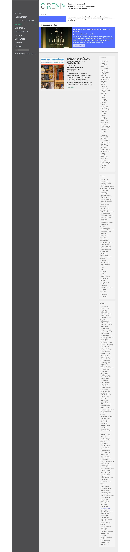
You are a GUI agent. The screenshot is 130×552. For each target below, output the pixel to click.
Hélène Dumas (105, 321)
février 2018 (104, 137)
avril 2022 (103, 99)
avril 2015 (103, 169)
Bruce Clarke (104, 373)
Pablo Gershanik (105, 458)
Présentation (21, 17)
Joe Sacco (104, 539)
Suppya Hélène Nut (106, 335)
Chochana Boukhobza (107, 461)
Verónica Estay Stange (107, 409)
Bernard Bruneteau (106, 359)
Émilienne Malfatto (106, 519)
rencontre (104, 233)
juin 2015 (103, 166)
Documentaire (105, 262)
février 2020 (104, 106)
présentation (104, 192)
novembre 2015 (105, 162)
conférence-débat (106, 231)
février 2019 (104, 121)
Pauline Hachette (106, 488)
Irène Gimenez (105, 513)
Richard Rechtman (106, 314)
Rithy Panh (104, 312)
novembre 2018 (105, 126)
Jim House (104, 504)
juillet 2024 (104, 81)
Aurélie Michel (105, 386)
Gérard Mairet (105, 544)
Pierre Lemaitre (105, 497)
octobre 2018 (105, 128)
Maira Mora (104, 326)
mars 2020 (104, 104)
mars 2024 (104, 86)
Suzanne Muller (105, 384)
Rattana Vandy (105, 378)
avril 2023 (103, 94)
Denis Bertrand (105, 472)
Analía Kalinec (105, 501)
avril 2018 (103, 133)
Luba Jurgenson (105, 328)
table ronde (104, 219)
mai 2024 (103, 85)
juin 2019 (103, 113)
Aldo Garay (104, 443)
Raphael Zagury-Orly (107, 344)
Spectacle (103, 185)
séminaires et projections (104, 283)
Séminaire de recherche (104, 279)
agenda (25, 24)
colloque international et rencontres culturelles (107, 187)
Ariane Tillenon (105, 503)
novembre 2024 (105, 77)
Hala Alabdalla (105, 400)
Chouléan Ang (105, 396)
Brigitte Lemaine (106, 454)
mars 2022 (104, 101)
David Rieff (104, 422)
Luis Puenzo (104, 398)
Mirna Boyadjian (105, 391)
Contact (18, 46)
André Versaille (105, 463)
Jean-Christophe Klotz (107, 468)
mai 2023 (103, 92)
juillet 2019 (104, 112)
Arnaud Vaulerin (105, 494)
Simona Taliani (105, 420)
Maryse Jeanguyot (106, 434)
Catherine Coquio (106, 323)
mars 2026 (104, 65)
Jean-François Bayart (107, 416)
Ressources (20, 39)
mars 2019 (104, 119)
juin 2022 (103, 95)
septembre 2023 (105, 90)
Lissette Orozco (105, 445)
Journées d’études (106, 264)
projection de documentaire (104, 239)
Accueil (18, 13)
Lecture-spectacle (106, 246)
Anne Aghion (104, 339)
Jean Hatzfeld (105, 346)
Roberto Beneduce (106, 418)
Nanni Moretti (105, 456)
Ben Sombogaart (106, 492)
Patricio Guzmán (105, 470)
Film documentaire (106, 199)
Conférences (104, 285)
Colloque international (107, 212)
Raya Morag (104, 476)
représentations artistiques (105, 205)
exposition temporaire (107, 230)
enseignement (21, 32)
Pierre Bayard (105, 308)
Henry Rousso (105, 357)
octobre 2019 (105, 108)
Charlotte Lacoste (106, 350)
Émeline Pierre (105, 542)
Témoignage (104, 190)
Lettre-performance (106, 215)
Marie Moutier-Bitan (107, 477)
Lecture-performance (107, 242)
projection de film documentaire (105, 250)
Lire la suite (78, 45)
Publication (104, 266)
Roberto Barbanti (106, 395)
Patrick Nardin (105, 333)
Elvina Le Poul (105, 486)
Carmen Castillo (105, 474)
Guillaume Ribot (105, 533)
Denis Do (103, 436)
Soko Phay (104, 310)
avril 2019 (103, 117)
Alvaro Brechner (105, 452)
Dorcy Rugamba (105, 355)
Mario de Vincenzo (106, 467)
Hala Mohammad (106, 404)
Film (102, 293)
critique (19, 35)
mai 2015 (103, 167)
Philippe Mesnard (106, 330)
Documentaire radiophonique (104, 209)
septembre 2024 (105, 79)
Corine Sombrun (105, 382)
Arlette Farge (105, 479)
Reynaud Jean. (105, 429)
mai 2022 (103, 97)
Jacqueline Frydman (106, 342)
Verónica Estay (105, 447)
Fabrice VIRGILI (105, 375)
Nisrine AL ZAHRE (106, 377)
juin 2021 (103, 103)
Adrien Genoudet (106, 362)
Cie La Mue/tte (105, 438)
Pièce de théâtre (105, 213)
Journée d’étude (105, 276)
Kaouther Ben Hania (107, 531)
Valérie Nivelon (105, 369)
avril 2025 (103, 76)
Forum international (106, 287)
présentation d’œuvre (107, 222)
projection (104, 275)
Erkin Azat (104, 535)
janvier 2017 (104, 148)
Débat (102, 273)
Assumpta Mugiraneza (107, 337)
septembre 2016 (105, 151)
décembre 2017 (105, 140)
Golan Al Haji (104, 402)
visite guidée (104, 194)
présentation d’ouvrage (104, 225)
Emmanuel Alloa (105, 315)
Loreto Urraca (105, 499)
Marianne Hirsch (105, 407)
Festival (103, 221)
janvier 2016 (104, 158)
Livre (102, 269)
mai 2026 (103, 63)
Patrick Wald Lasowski (107, 495)
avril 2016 (103, 155)
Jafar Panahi (104, 528)
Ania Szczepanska (106, 526)
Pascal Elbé (104, 530)
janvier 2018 (104, 139)
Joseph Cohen (105, 341)
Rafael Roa (104, 521)
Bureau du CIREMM (106, 324)
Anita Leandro (105, 371)
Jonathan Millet (105, 517)
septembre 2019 (105, 110)
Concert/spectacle (106, 248)
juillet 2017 (104, 144)
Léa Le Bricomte (106, 387)
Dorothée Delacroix (106, 512)
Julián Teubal (104, 459)
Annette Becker (105, 393)
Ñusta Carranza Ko (106, 537)
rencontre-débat (105, 244)
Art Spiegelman (105, 540)
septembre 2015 (105, 164)
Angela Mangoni (105, 450)
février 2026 (104, 67)
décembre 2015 (105, 160)
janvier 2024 (104, 88)
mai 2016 (103, 153)
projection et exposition (104, 236)
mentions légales (31, 54)
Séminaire (104, 296)
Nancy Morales (105, 449)
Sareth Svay (104, 380)
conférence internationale (104, 254)
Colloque (103, 260)
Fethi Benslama (105, 351)
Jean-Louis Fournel (106, 332)
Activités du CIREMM (24, 21)
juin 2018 (103, 131)
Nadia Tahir (104, 510)
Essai (102, 267)
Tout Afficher (104, 61)
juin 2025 (103, 74)
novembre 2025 (105, 70)
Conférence (104, 294)
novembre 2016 (105, 149)
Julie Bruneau (104, 506)
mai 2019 (103, 115)
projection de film (106, 217)
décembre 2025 (105, 68)
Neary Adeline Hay (106, 431)
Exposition (104, 271)
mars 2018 (104, 135)
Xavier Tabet (104, 485)
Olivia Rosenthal (105, 353)
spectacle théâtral (106, 195)
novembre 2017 (105, 142)
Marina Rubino (105, 465)
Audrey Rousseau (105, 508)
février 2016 (104, 157)
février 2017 (104, 146)
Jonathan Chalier (105, 405)
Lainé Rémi (104, 427)
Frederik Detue (105, 348)
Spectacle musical (106, 183)
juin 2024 (103, 83)
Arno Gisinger (105, 389)
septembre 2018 (105, 130)
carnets (18, 43)
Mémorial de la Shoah (107, 368)
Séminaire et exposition (104, 290)
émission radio (105, 197)
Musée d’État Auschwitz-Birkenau (105, 365)
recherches (20, 28)
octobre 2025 (105, 72)
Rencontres (104, 181)
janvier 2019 (104, 122)
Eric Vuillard (104, 423)
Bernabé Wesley (105, 490)
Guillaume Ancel (105, 425)
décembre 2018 (105, 124)
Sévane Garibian (105, 360)
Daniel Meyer (105, 515)
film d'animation (105, 228)
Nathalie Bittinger (106, 411)
